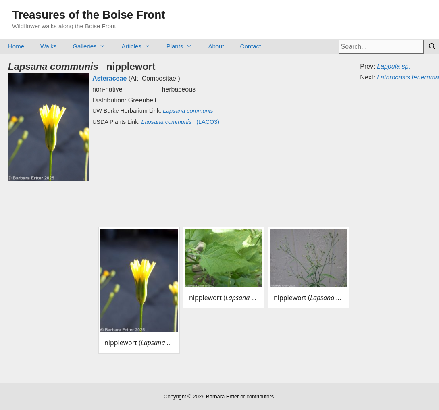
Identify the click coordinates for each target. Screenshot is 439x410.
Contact (250, 46)
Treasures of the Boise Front (88, 14)
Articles (139, 46)
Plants (183, 46)
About (216, 46)
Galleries (93, 46)
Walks (48, 46)
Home (16, 46)
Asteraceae (109, 78)
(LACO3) (180, 122)
